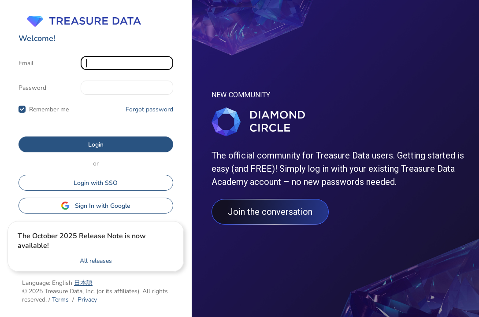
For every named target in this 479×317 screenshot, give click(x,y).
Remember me (49, 109)
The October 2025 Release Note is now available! (82, 241)
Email (26, 63)
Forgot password (149, 109)
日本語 (83, 283)
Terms (60, 299)
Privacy (87, 299)
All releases (96, 261)
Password (32, 88)
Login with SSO (96, 183)
